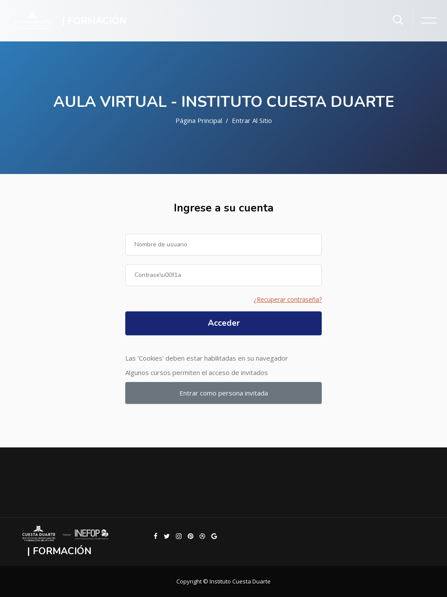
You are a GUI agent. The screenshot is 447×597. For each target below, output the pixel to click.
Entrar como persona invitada (223, 393)
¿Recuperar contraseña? (288, 299)
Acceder (224, 323)
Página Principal (198, 120)
